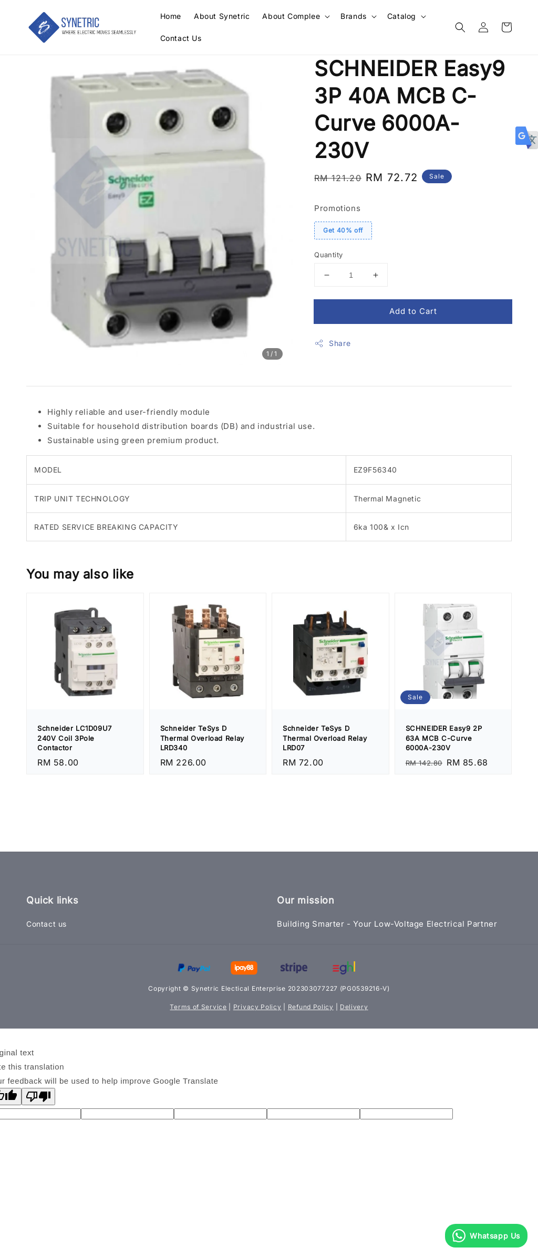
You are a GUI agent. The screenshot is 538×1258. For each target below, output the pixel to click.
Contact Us (181, 38)
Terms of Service (198, 1007)
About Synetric (222, 16)
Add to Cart (413, 311)
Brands (353, 16)
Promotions (337, 208)
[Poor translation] (38, 1096)
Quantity (328, 254)
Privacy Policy (257, 1007)
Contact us (46, 923)
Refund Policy (311, 1007)
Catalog (401, 16)
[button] (460, 27)
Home (170, 16)
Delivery (354, 1007)
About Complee (291, 16)
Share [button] (332, 343)
